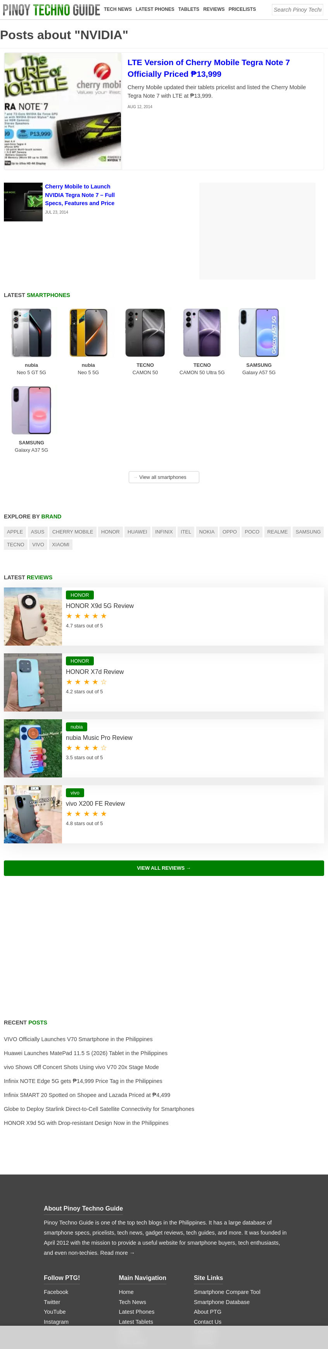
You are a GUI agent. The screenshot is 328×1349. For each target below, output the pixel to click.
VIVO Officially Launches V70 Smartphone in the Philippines (78, 961)
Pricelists (243, 9)
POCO (252, 454)
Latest (37, 295)
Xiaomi (60, 467)
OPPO (230, 454)
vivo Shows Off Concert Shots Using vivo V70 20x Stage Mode (81, 989)
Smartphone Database (222, 1224)
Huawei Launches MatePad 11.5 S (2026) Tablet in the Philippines (85, 975)
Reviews (214, 9)
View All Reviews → (164, 790)
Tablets (189, 9)
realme (278, 454)
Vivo (38, 467)
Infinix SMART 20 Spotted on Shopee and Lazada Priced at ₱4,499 (87, 1017)
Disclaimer (207, 1284)
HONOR (110, 454)
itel (186, 454)
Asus (38, 454)
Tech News (118, 9)
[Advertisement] (164, 874)
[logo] (52, 9)
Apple (15, 454)
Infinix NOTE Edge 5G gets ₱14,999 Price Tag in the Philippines (83, 1003)
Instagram (56, 1244)
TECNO (15, 467)
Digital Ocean (178, 1319)
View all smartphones (159, 399)
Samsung (308, 454)
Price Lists (131, 1264)
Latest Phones (155, 9)
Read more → (117, 1175)
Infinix (164, 454)
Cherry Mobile (72, 454)
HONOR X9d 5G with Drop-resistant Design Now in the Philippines (86, 1045)
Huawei (137, 454)
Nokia (207, 454)
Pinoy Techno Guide (93, 1130)
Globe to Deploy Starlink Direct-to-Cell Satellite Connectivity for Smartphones (99, 1031)
